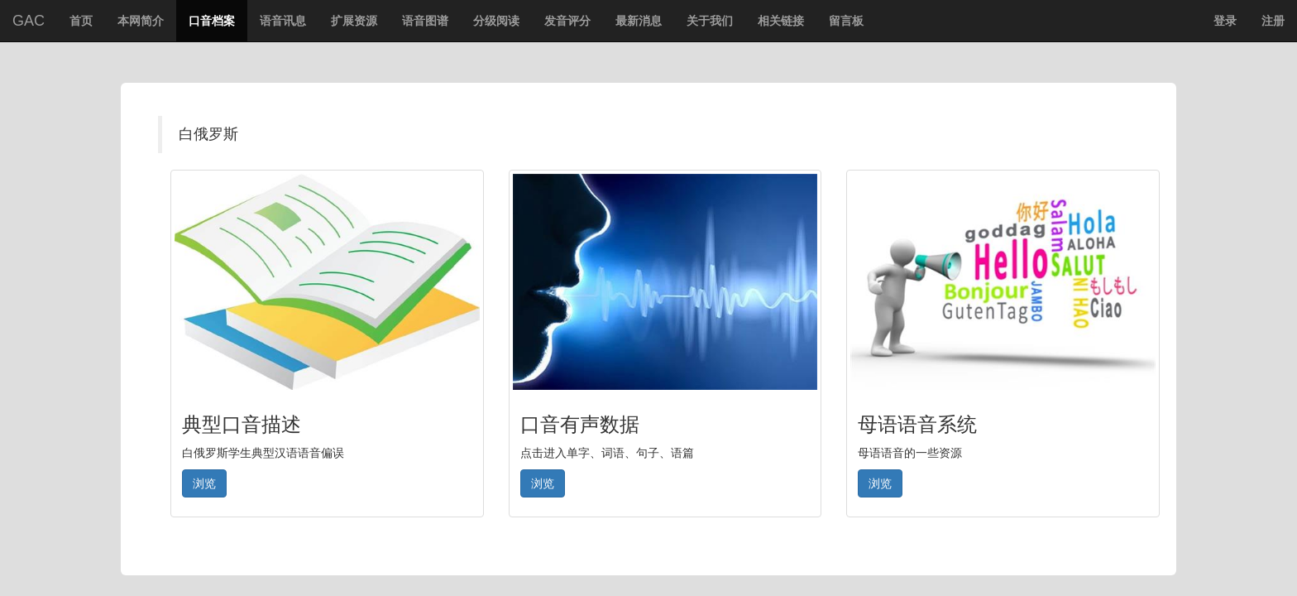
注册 (1273, 20)
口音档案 (212, 20)
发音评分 (567, 20)
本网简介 (140, 20)
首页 (85, 26)
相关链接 (781, 20)
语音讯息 (283, 20)
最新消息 (638, 20)
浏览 (204, 483)
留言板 (846, 20)
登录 (1225, 20)
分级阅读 (496, 20)
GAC (28, 20)
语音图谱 (425, 20)
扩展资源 (354, 20)
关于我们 (710, 20)
